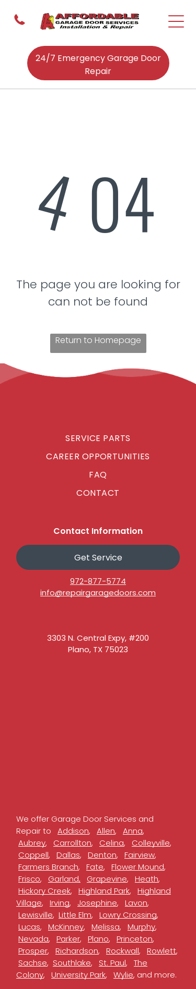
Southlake (72, 962)
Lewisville (35, 914)
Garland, (64, 878)
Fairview (139, 854)
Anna (133, 830)
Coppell (33, 854)
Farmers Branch (48, 866)
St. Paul (112, 962)
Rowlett (161, 950)
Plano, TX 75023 (98, 649)
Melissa (105, 926)
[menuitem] (98, 438)
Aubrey (31, 842)
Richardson (76, 950)
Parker (68, 938)
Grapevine (107, 878)
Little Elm (75, 914)
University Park (78, 974)
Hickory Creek (44, 890)
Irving (60, 902)
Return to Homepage (98, 340)
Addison (73, 830)
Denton (102, 854)
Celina (111, 842)
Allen (106, 830)
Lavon (136, 902)
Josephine (97, 902)
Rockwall (122, 950)
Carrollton (72, 842)
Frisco (29, 878)
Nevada (33, 938)
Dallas (68, 854)
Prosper (33, 950)
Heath (146, 878)
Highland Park (104, 890)
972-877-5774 (98, 581)
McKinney (66, 926)
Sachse (32, 962)
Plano (98, 938)
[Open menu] (176, 21)
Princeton (135, 938)
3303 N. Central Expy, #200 (98, 637)
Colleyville (151, 842)
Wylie (123, 974)
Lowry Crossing (128, 914)
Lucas (29, 926)
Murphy (141, 926)
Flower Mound (137, 866)
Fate (94, 866)
